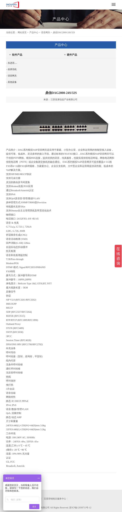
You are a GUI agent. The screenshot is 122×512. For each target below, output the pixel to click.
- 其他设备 (12, 82)
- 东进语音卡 (13, 63)
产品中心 (33, 32)
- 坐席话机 (12, 69)
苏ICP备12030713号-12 (80, 507)
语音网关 (45, 32)
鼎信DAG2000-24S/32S (64, 32)
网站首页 (22, 32)
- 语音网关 (12, 76)
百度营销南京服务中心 (55, 499)
